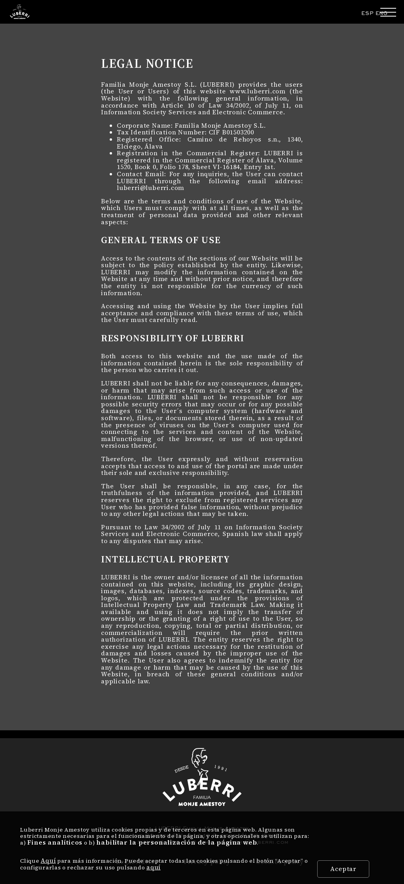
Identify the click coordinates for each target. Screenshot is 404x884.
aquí (153, 867)
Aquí (48, 860)
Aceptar (343, 868)
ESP (367, 13)
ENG (382, 13)
